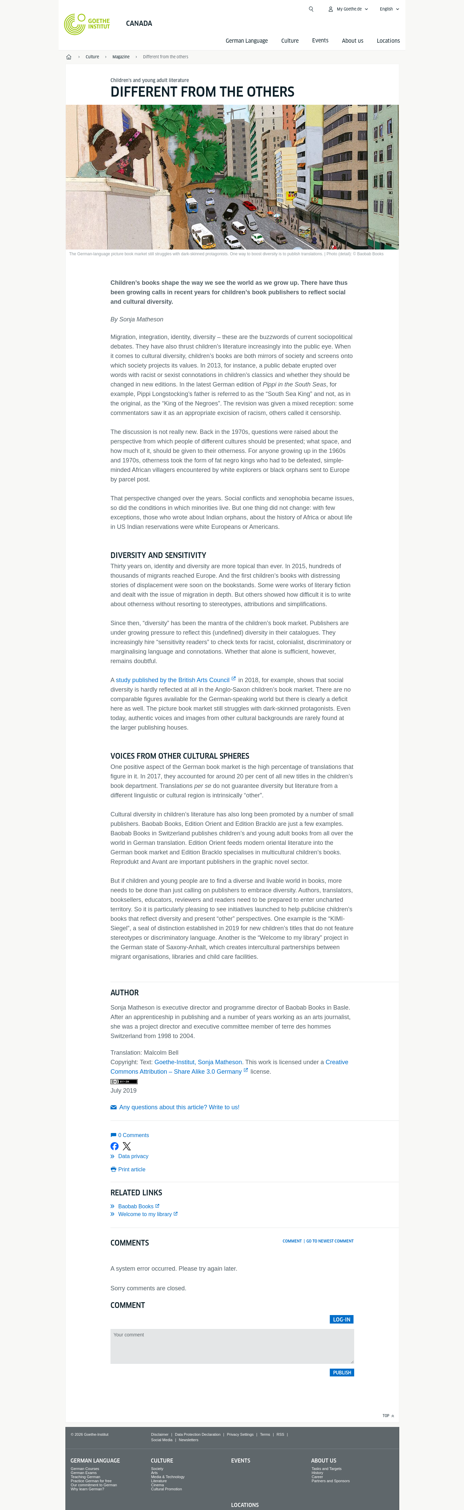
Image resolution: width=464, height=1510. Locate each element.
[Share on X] (127, 1146)
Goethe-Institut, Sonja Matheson (198, 1062)
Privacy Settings (240, 1434)
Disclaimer (159, 1434)
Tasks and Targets (326, 1469)
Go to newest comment (330, 1241)
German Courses (85, 1469)
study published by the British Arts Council (172, 680)
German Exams (84, 1473)
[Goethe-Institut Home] (87, 24)
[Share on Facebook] (114, 1146)
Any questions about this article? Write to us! (179, 1107)
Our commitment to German (94, 1485)
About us (352, 40)
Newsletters (188, 1440)
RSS (280, 1434)
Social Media (162, 1440)
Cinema (157, 1485)
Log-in (341, 1319)
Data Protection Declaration (198, 1434)
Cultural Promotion (166, 1489)
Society (157, 1469)
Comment (292, 1241)
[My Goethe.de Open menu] (348, 9)
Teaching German (85, 1477)
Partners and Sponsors (330, 1481)
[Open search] (311, 9)
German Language (247, 40)
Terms (265, 1434)
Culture (290, 40)
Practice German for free (91, 1481)
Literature (159, 1481)
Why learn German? (87, 1489)
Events (240, 1460)
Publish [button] (342, 1372)
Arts (154, 1473)
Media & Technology (168, 1477)
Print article (131, 1169)
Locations (388, 40)
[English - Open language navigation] (390, 9)
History (317, 1473)
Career (317, 1477)
